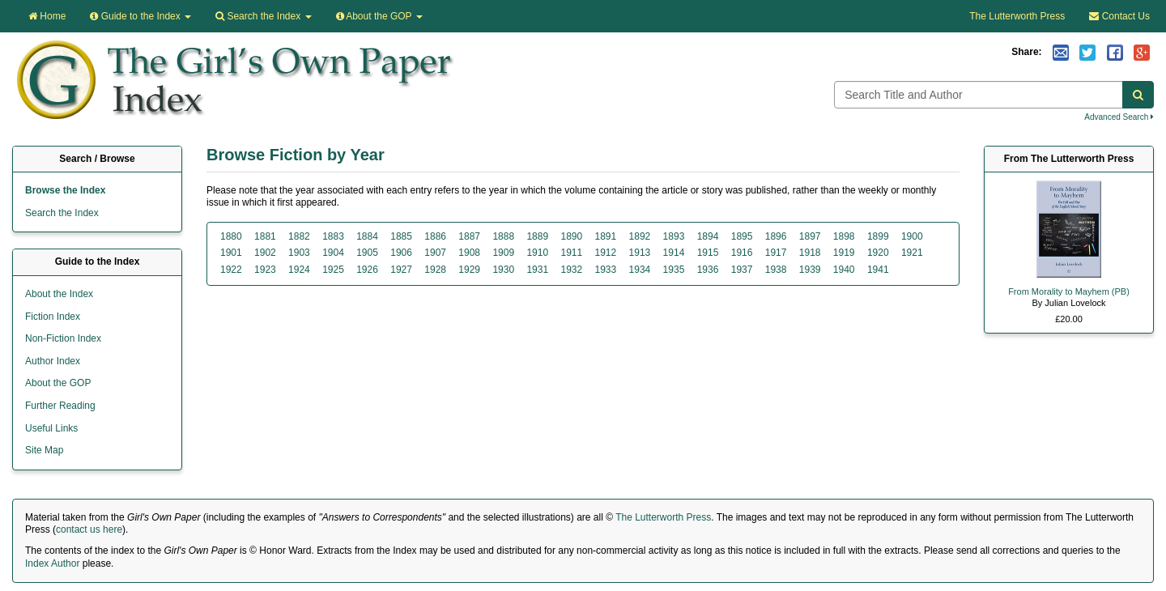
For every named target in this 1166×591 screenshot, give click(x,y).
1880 (231, 236)
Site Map (44, 450)
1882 (299, 236)
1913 (640, 252)
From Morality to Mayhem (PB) (1069, 291)
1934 (640, 269)
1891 (606, 236)
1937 (742, 269)
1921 (912, 252)
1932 (571, 269)
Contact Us (1119, 16)
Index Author (52, 563)
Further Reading (60, 405)
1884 (367, 236)
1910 (537, 252)
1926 (367, 269)
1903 (299, 252)
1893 (674, 236)
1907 (435, 252)
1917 (776, 252)
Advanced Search (1119, 117)
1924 (299, 269)
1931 (537, 269)
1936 (708, 269)
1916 (742, 252)
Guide (140, 16)
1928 (435, 269)
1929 (469, 269)
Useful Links (51, 428)
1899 (878, 236)
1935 (674, 269)
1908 (469, 252)
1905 (367, 252)
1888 (503, 236)
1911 (571, 252)
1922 (231, 269)
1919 (844, 252)
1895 (742, 236)
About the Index (59, 294)
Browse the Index (65, 190)
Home (47, 16)
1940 (844, 269)
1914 (674, 252)
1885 (401, 236)
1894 (708, 236)
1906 (401, 252)
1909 (503, 252)
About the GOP (379, 16)
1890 (571, 236)
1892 (640, 236)
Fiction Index (52, 316)
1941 (878, 269)
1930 (503, 269)
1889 (537, 236)
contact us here (89, 529)
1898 (844, 236)
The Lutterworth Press (1017, 16)
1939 (810, 269)
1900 (912, 236)
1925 (333, 269)
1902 (265, 252)
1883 (333, 236)
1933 (606, 269)
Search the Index (62, 213)
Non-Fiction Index (63, 338)
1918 (810, 252)
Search (263, 16)
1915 (708, 252)
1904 (333, 252)
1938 (776, 269)
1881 (265, 236)
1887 (469, 236)
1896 (776, 236)
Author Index (52, 361)
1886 (435, 236)
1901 (231, 252)
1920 (878, 252)
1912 (606, 252)
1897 (810, 236)
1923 (265, 269)
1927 (401, 269)
